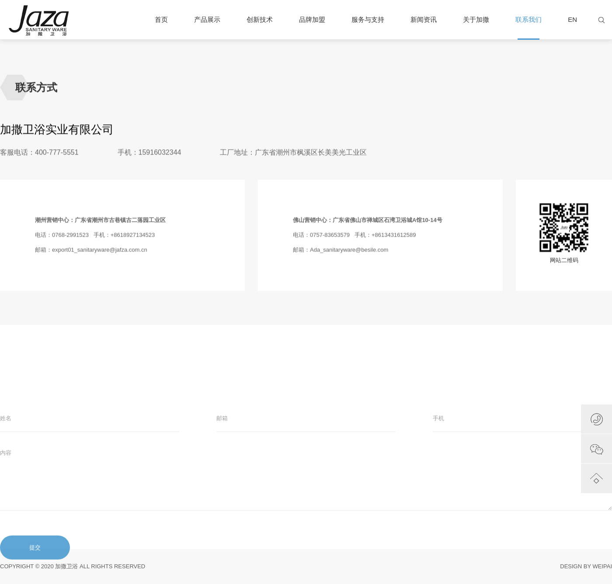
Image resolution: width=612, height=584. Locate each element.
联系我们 (528, 27)
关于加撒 (476, 19)
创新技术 (260, 19)
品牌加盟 (312, 19)
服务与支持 (367, 19)
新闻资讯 (423, 19)
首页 (161, 19)
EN (572, 19)
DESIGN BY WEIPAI (586, 566)
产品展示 (207, 19)
